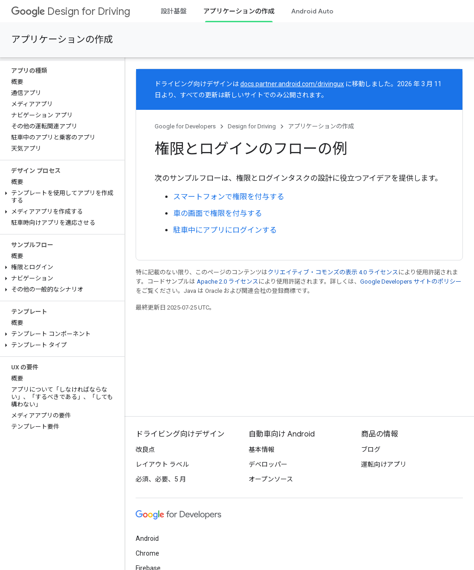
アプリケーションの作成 (62, 39)
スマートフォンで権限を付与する (228, 196)
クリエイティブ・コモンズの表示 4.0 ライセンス (333, 272)
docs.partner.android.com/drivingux (292, 84)
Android (147, 538)
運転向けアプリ (383, 464)
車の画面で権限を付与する (217, 213)
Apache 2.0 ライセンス (227, 281)
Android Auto (312, 11)
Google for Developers (185, 126)
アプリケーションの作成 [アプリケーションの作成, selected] (238, 11)
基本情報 (261, 449)
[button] (60, 197)
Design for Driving (70, 11)
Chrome (147, 553)
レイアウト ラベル (162, 464)
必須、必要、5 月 (161, 479)
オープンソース (271, 479)
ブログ (370, 449)
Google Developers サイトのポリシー (411, 281)
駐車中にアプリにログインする (225, 230)
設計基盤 (174, 11)
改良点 (145, 449)
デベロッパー (268, 464)
